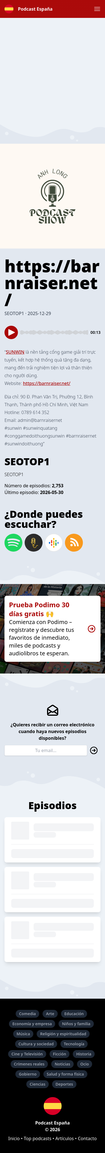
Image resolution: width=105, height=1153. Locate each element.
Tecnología (74, 1043)
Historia (83, 1054)
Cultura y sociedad (36, 1043)
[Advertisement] (52, 70)
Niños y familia (76, 1023)
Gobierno (27, 1074)
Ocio (84, 1064)
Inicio (14, 1138)
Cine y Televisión (27, 1054)
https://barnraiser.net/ (46, 383)
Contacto (87, 1138)
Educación (74, 1013)
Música (23, 1033)
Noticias (62, 1064)
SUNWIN (15, 352)
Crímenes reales (29, 1064)
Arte (50, 1013)
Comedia (27, 1013)
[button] (97, 9)
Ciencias (37, 1084)
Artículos (64, 1138)
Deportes (64, 1084)
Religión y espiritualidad (63, 1033)
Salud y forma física (65, 1074)
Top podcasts (38, 1138)
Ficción (59, 1054)
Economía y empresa (32, 1023)
